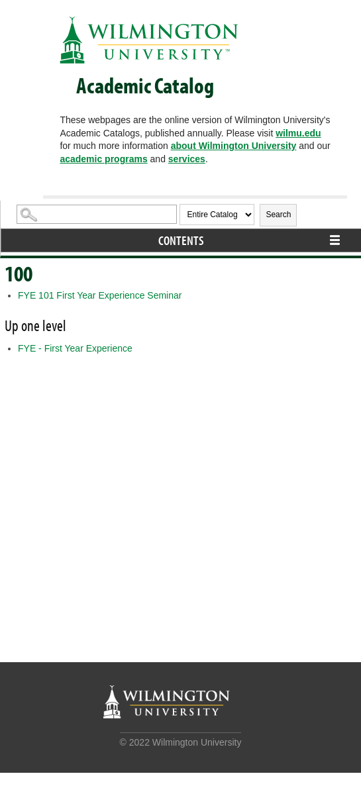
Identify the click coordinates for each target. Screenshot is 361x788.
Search (278, 214)
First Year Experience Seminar (99, 295)
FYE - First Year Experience (75, 348)
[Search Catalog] (97, 214)
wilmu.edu (298, 133)
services (186, 159)
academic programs (103, 159)
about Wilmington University (234, 145)
